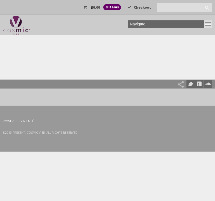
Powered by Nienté (18, 121)
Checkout (139, 7)
